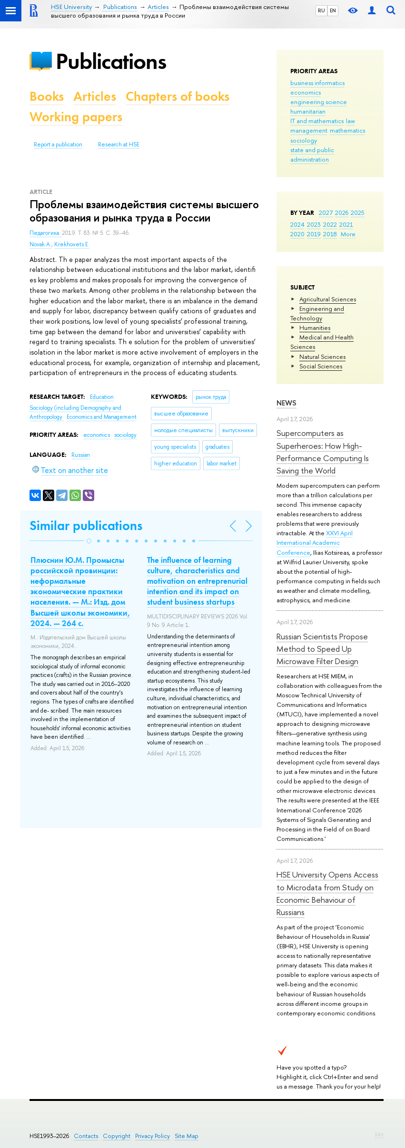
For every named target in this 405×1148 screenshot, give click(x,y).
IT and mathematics (317, 120)
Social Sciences (320, 366)
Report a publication (58, 144)
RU (321, 10)
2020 (297, 234)
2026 (341, 212)
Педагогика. (46, 233)
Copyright (116, 1136)
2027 (326, 212)
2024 (297, 224)
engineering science (318, 101)
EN (333, 10)
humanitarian (308, 111)
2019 (314, 234)
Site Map (186, 1136)
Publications (111, 61)
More (348, 234)
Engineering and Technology (317, 313)
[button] (89, 541)
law (350, 120)
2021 (346, 224)
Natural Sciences (322, 356)
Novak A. (40, 244)
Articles (94, 96)
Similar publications (86, 525)
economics (305, 92)
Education (102, 397)
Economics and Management (102, 417)
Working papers (76, 116)
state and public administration (312, 154)
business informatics (317, 82)
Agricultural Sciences (327, 299)
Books (47, 96)
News (286, 403)
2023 (314, 224)
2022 (330, 224)
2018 (330, 234)
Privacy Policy (152, 1136)
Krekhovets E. (71, 244)
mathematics (347, 130)
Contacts (86, 1136)
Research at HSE (118, 144)
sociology (303, 140)
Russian (80, 455)
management (308, 130)
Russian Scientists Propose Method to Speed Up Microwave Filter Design (322, 649)
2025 (358, 212)
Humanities (314, 327)
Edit (379, 1134)
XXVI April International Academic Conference (315, 542)
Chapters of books (177, 96)
